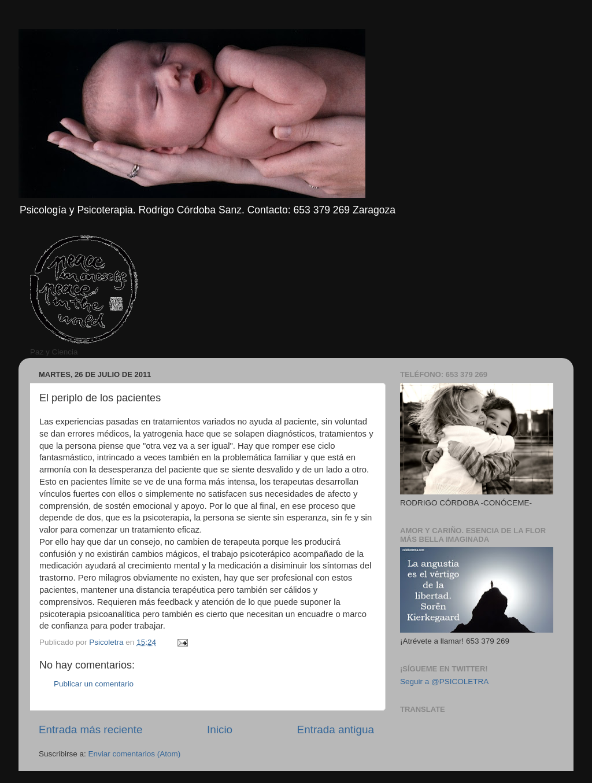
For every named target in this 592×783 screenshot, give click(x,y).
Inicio (219, 729)
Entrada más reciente (91, 729)
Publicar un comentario (94, 683)
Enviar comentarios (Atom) (134, 753)
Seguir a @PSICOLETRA (444, 681)
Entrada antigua (335, 729)
